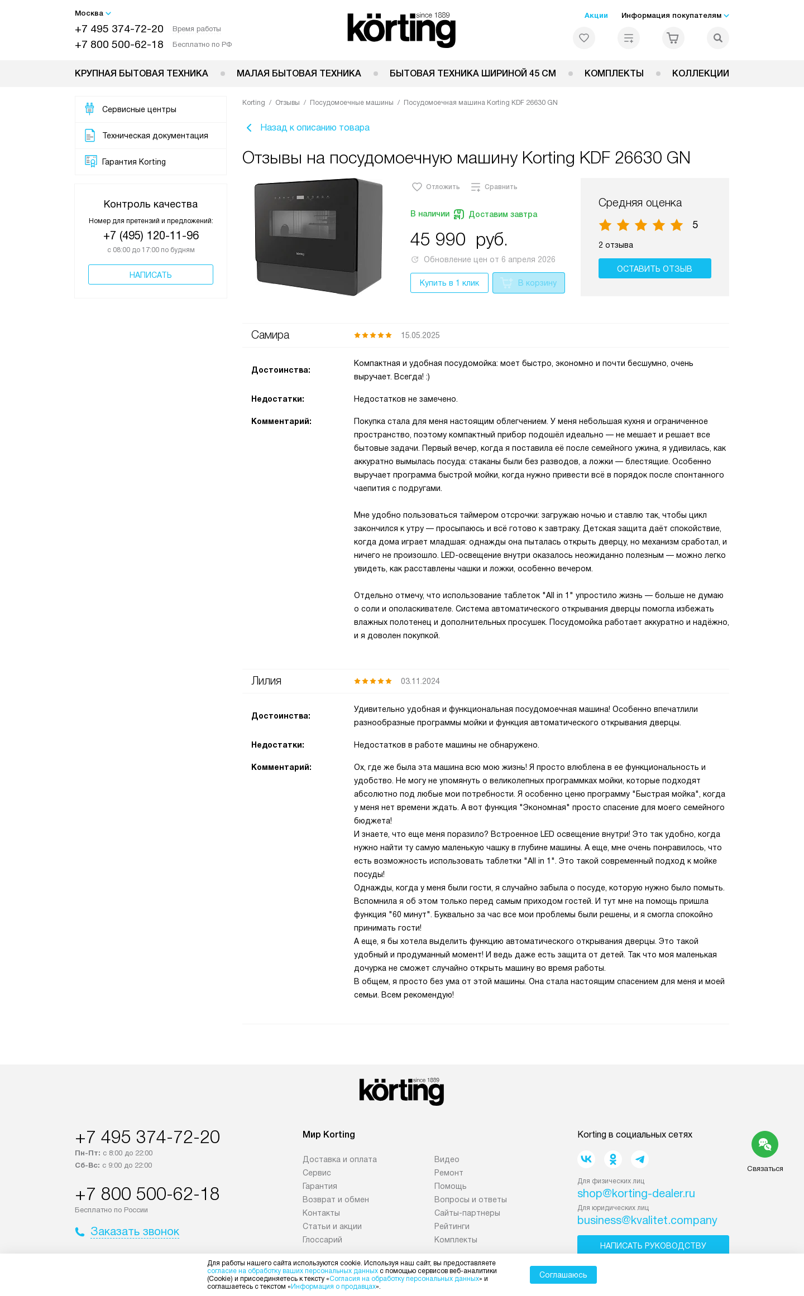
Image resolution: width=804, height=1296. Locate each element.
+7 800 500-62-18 (119, 44)
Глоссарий (322, 1242)
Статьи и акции (332, 1229)
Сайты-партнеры (467, 1215)
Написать (151, 275)
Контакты (321, 1215)
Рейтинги (452, 1229)
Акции (596, 15)
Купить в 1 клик (449, 285)
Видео (447, 1162)
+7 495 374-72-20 (119, 29)
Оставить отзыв (656, 271)
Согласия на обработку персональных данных (404, 1279)
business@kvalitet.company (647, 1223)
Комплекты (614, 73)
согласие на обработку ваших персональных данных (292, 1271)
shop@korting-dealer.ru (636, 1196)
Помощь (450, 1188)
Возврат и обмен (336, 1202)
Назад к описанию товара (306, 129)
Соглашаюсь (563, 1274)
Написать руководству (653, 1248)
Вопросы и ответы (470, 1202)
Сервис (317, 1175)
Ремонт (448, 1175)
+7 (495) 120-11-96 (151, 235)
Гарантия (320, 1188)
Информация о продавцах (333, 1286)
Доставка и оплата (340, 1162)
